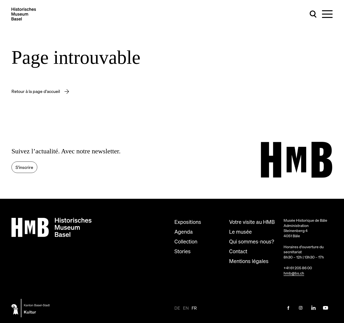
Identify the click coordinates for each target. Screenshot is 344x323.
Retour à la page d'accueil (36, 91)
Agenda (183, 232)
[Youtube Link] (325, 308)
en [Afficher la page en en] (186, 308)
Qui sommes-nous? (251, 241)
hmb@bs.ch (294, 273)
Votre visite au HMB (252, 222)
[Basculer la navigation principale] (327, 14)
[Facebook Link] (288, 308)
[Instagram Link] (301, 308)
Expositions (187, 222)
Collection (185, 241)
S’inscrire (24, 167)
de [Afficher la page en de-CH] (177, 308)
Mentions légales (249, 261)
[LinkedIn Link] (313, 308)
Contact (238, 251)
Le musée (240, 232)
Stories (182, 251)
